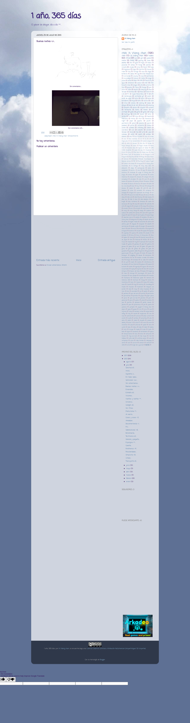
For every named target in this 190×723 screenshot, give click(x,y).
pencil (134, 123)
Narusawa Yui (138, 155)
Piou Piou (131, 157)
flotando (137, 240)
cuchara (124, 213)
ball (142, 181)
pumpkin (132, 307)
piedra (137, 300)
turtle (143, 132)
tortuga (135, 72)
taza (150, 90)
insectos (139, 262)
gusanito (149, 251)
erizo (138, 67)
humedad (135, 260)
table (140, 327)
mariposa (124, 276)
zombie (148, 134)
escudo (138, 231)
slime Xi (130, 323)
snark (150, 323)
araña (124, 63)
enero (128, 481)
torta (141, 334)
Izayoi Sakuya (126, 146)
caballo (131, 188)
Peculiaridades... (131, 452)
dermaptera (141, 215)
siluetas (149, 320)
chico (126, 103)
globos (130, 246)
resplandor (143, 314)
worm (140, 134)
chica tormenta (132, 202)
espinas (134, 233)
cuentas (137, 213)
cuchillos (131, 213)
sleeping (143, 90)
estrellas (148, 85)
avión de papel (127, 98)
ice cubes (143, 260)
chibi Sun (124, 199)
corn (131, 208)
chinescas (142, 202)
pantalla (135, 296)
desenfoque (150, 215)
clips (131, 204)
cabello (138, 188)
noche (124, 60)
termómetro (144, 332)
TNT (134, 161)
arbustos (139, 177)
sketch (136, 90)
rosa (123, 316)
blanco (132, 184)
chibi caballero (144, 199)
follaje (140, 65)
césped (123, 215)
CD (141, 139)
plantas (148, 65)
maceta (149, 116)
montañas (125, 282)
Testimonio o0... (131, 436)
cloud (136, 204)
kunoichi (124, 267)
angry (123, 175)
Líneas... (128, 458)
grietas (143, 249)
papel (131, 121)
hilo (133, 258)
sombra (131, 128)
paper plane (150, 296)
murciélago (149, 284)
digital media (133, 222)
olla (128, 291)
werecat (141, 343)
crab (152, 208)
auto (145, 179)
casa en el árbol (133, 195)
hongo (152, 112)
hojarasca (127, 69)
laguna (144, 267)
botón (150, 184)
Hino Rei (142, 143)
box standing (125, 186)
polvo (130, 305)
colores (133, 103)
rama (129, 80)
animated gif (139, 96)
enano (134, 229)
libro (145, 269)
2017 (126, 355)
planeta (141, 123)
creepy (141, 211)
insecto (132, 262)
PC (128, 94)
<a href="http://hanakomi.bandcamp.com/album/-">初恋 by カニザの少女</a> (138, 588)
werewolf (149, 343)
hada (152, 67)
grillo (150, 249)
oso (140, 291)
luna (148, 60)
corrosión (137, 208)
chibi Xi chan (134, 199)
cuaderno (149, 211)
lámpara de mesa (134, 271)
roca (150, 314)
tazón (150, 329)
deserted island (128, 217)
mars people (133, 276)
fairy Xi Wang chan (142, 235)
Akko (130, 137)
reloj (129, 314)
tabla (129, 327)
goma (138, 112)
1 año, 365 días (56, 16)
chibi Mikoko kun (148, 74)
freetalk (130, 242)
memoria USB (126, 280)
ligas (134, 69)
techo (123, 332)
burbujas (149, 186)
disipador (141, 224)
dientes (126, 222)
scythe (130, 318)
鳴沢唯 (147, 345)
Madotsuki (149, 150)
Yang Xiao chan (146, 166)
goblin (143, 246)
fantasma (128, 110)
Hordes (150, 143)
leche (149, 114)
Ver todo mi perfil (128, 42)
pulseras (124, 307)
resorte (135, 314)
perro (150, 298)
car (153, 193)
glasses (124, 246)
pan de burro (135, 293)
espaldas (126, 233)
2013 (126, 359)
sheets (129, 320)
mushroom (140, 287)
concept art (137, 206)
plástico (124, 305)
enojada (149, 229)
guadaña (124, 251)
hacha (143, 253)
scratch (124, 318)
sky (129, 72)
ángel (149, 72)
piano (131, 300)
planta (149, 123)
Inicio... (128, 371)
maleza (135, 78)
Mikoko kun (145, 152)
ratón (129, 90)
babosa (124, 181)
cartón (125, 195)
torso (136, 334)
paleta (145, 291)
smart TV (138, 323)
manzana (125, 119)
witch (132, 134)
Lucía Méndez (138, 150)
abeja (132, 168)
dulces (135, 107)
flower (145, 110)
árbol (135, 80)
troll (150, 336)
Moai (152, 152)
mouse (149, 69)
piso (123, 302)
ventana (131, 92)
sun (133, 130)
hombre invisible (142, 258)
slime (124, 128)
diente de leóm (149, 219)
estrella (141, 233)
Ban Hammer (133, 139)
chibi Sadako (148, 197)
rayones (124, 311)
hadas (150, 253)
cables (132, 74)
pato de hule (134, 298)
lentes (124, 116)
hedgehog (132, 255)
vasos (131, 340)
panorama (150, 293)
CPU (150, 139)
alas (139, 170)
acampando (140, 168)
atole (140, 179)
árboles (124, 137)
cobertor (142, 204)
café (144, 188)
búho (139, 101)
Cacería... (128, 445)
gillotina (149, 244)
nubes (151, 55)
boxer (133, 186)
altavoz (150, 170)
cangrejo (124, 193)
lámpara (124, 271)
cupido (150, 213)
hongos (128, 260)
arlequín (146, 177)
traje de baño (133, 336)
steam (149, 128)
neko (130, 289)
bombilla (124, 74)
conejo (144, 206)
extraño (151, 107)
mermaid (135, 280)
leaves (142, 114)
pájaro (123, 309)
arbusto (132, 177)
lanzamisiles (125, 269)
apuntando (144, 175)
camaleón (139, 190)
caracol (139, 83)
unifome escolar (142, 338)
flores (132, 60)
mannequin (141, 273)
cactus (146, 101)
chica (128, 58)
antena (130, 175)
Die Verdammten (135, 141)
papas (142, 296)
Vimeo (132, 164)
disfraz (150, 222)
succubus (125, 130)
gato (136, 63)
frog (135, 242)
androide (132, 172)
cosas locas (146, 208)
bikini (143, 98)
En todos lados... (131, 377)
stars (150, 325)
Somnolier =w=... (131, 380)
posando (124, 65)
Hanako (135, 143)
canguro (131, 193)
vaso (143, 72)
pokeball (124, 125)
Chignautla (125, 141)
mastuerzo (127, 278)
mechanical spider (138, 278)
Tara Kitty (148, 80)
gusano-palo (125, 253)
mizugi (143, 280)
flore (131, 240)
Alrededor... (129, 420)
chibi (146, 83)
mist (140, 119)
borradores (125, 101)
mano (149, 63)
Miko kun (136, 152)
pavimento (125, 123)
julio (128, 365)
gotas (145, 112)
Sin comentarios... (132, 383)
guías (137, 253)
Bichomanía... (130, 433)
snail (144, 323)
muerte (129, 284)
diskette (149, 224)
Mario (123, 152)
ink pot (126, 262)
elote (129, 229)
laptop (133, 269)
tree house (143, 336)
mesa (137, 87)
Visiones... (129, 396)
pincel (143, 300)
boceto (144, 184)
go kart (137, 246)
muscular (131, 287)
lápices (144, 271)
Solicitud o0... (130, 368)
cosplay (135, 76)
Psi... (127, 427)
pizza (123, 80)
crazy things (133, 211)
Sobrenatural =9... (132, 430)
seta (150, 318)
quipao (135, 309)
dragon (135, 85)
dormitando (125, 226)
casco (142, 195)
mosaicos (148, 119)
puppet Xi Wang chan (145, 307)
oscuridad (134, 291)
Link (123, 94)
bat (153, 181)
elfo (141, 85)
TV (147, 94)
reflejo (123, 314)
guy (133, 253)
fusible (123, 244)
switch (123, 327)
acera (149, 168)
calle (152, 101)
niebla (143, 78)
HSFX (128, 143)
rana (145, 309)
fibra (152, 235)
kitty (134, 114)
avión (149, 96)
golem (150, 246)
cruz (142, 76)
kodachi (150, 264)
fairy (132, 235)
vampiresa (125, 340)
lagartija (137, 267)
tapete (138, 329)
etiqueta (142, 107)
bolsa (149, 98)
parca (125, 298)
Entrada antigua (106, 260)
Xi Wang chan (130, 39)
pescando (124, 300)
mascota (151, 276)
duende (149, 226)
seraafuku (144, 318)
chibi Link (129, 197)
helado (140, 255)
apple (136, 175)
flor (131, 63)
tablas (134, 327)
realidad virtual (138, 311)
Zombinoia (127, 96)
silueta (124, 67)
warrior (135, 343)
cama (131, 190)
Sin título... (129, 408)
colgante (129, 206)
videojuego (149, 340)
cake (150, 188)
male (125, 273)
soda (131, 325)
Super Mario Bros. (138, 94)
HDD (123, 143)
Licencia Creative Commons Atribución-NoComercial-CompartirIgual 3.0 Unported (116, 648)
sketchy (124, 323)
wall (129, 343)
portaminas (137, 305)
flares (137, 110)
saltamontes (130, 316)
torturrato (149, 334)
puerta (150, 305)
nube (123, 72)
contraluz (151, 206)
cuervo (144, 213)
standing (140, 128)
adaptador (48, 136)
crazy (125, 211)
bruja (133, 101)
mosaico (138, 282)
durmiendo (150, 76)
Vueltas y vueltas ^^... (133, 399)
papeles (139, 121)
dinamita (142, 222)
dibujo (140, 219)
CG (145, 139)
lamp (150, 267)
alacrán (132, 170)
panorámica (127, 296)
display (143, 105)
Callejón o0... (130, 405)
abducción (124, 168)
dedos (149, 103)
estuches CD (125, 235)
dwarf (123, 229)
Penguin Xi (148, 155)
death (129, 215)
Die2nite (149, 92)
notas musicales (144, 289)
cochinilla (149, 204)
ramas (133, 65)
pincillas (149, 300)
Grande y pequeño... (132, 439)
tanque (131, 329)
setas (123, 320)
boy (138, 186)
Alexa (142, 92)
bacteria (130, 181)
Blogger (102, 659)
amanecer (131, 83)
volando (124, 134)
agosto (129, 362)
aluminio (124, 172)
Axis (125, 139)
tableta (152, 327)
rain (140, 309)
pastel (149, 121)
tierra (131, 132)
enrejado (124, 231)
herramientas (126, 258)
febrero (129, 478)
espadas (151, 231)
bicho (136, 98)
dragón (143, 226)
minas (133, 119)
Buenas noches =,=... (133, 386)
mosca (145, 282)
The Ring (140, 161)
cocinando (127, 76)
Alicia (146, 137)
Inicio (78, 260)
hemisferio (148, 255)
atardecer (133, 179)
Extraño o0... (130, 392)
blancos (138, 184)
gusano (129, 87)
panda (143, 293)
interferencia (148, 262)
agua (123, 83)
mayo (128, 468)
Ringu (142, 157)
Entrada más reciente (47, 260)
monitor (141, 69)
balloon (147, 181)
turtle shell (132, 338)
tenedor (124, 132)
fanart (145, 67)
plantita (129, 302)
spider (144, 325)
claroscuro (124, 204)
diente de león (133, 105)
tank (125, 329)
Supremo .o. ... (130, 374)
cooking (141, 103)
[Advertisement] (75, 236)
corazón (126, 208)
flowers (145, 240)
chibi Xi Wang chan (60, 136)
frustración (142, 242)
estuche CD (148, 233)
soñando (137, 325)
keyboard (142, 264)
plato (123, 90)
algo (144, 170)
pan (150, 87)
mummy (140, 284)
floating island (145, 237)
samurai (138, 316)
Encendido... (129, 389)
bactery (137, 181)
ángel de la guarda (137, 345)
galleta (130, 244)
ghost (143, 244)
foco (123, 87)
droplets (127, 107)
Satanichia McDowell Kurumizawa (141, 159)
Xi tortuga (134, 166)
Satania (126, 159)
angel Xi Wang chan (144, 172)
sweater (140, 130)
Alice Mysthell (138, 137)
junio (128, 465)
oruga (149, 78)
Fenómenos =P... (131, 449)
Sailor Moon (150, 157)
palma (152, 291)
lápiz (142, 116)
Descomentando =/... (132, 424)
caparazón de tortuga (142, 193)
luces (136, 116)
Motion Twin (127, 155)
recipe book (149, 311)
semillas (136, 318)
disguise (134, 224)
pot (144, 305)
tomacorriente (73, 136)
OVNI (141, 80)
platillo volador (147, 302)
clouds (132, 67)
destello (137, 217)
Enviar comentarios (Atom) (57, 265)
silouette (142, 320)
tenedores (135, 332)
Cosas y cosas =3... (132, 417)
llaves (150, 269)
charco (147, 195)
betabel (126, 184)
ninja (135, 289)
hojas (143, 63)
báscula (124, 188)
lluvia (130, 116)
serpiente (140, 125)
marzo (128, 475)
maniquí (132, 273)
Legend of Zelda (143, 148)
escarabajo (127, 78)
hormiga (127, 114)
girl (142, 58)
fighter (125, 237)
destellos (144, 217)
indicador (151, 260)
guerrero (142, 251)
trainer (124, 336)
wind (128, 345)
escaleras (131, 231)
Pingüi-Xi (124, 157)
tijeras (152, 332)
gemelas (136, 244)
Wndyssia (140, 164)
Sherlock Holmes (126, 161)
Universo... (129, 402)
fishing (131, 237)
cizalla (150, 202)
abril (128, 472)
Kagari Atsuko (143, 146)
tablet (145, 327)
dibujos (124, 105)
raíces (130, 311)
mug (134, 284)
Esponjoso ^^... (130, 442)
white (123, 345)
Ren (138, 157)
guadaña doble (133, 251)
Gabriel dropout (147, 141)
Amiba (152, 137)
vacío (150, 338)
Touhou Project (149, 161)
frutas (150, 242)
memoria (149, 278)
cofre (123, 206)
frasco (123, 242)
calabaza (124, 190)
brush (142, 186)
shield (135, 320)
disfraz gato (125, 224)
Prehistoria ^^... (131, 411)
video (149, 132)
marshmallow (143, 276)
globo (132, 112)
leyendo (139, 269)
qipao (129, 309)
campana (148, 190)
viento (123, 343)
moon (132, 282)
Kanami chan (131, 148)
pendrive (142, 298)
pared (149, 58)
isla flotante (134, 264)
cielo (123, 55)
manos (149, 273)
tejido (128, 332)
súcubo (148, 130)
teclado (124, 92)
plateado (137, 302)
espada (144, 231)
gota (129, 249)
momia (150, 280)
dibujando (134, 219)
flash (137, 237)
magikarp (151, 271)
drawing (151, 105)
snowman (125, 325)
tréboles (124, 338)
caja (138, 74)
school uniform (147, 316)
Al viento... (129, 414)
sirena (149, 125)
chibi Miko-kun (139, 197)
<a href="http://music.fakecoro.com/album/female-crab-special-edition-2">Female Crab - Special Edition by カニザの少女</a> (138, 545)
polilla (132, 125)
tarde (143, 329)
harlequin (124, 255)
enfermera (141, 229)
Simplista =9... (131, 455)
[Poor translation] (11, 679)
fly (151, 240)
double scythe (134, 226)
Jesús (134, 146)
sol (136, 58)
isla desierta (125, 264)
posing (140, 60)
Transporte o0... (131, 461)
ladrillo (131, 267)
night (123, 121)
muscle (124, 287)
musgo (144, 87)
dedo (134, 215)
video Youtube (140, 340)
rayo (150, 309)
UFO (152, 94)
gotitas (136, 249)
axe (151, 179)
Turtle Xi (126, 164)
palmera (126, 293)
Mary (129, 152)
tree (137, 132)
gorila (123, 249)
